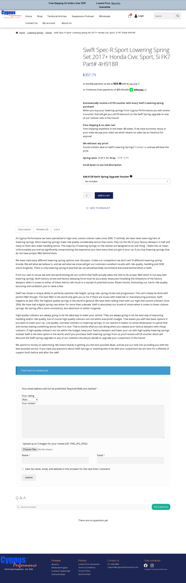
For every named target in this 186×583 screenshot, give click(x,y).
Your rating (28, 395)
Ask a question (161, 506)
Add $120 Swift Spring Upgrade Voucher (107, 176)
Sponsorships (84, 574)
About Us (67, 23)
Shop (39, 16)
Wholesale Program (59, 567)
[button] (126, 83)
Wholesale (104, 16)
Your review (29, 403)
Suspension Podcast (83, 16)
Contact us (141, 147)
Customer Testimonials (60, 571)
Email (101, 455)
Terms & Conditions (86, 567)
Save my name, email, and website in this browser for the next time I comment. (67, 469)
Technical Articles (57, 16)
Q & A (57, 229)
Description (24, 229)
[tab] (24, 229)
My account (49, 23)
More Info (115, 3)
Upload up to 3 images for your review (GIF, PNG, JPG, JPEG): (55, 443)
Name (26, 455)
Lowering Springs (35, 32)
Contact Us (31, 23)
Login (141, 16)
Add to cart (104, 195)
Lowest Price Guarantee (89, 564)
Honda (48, 32)
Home (28, 16)
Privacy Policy (84, 570)
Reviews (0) (42, 229)
